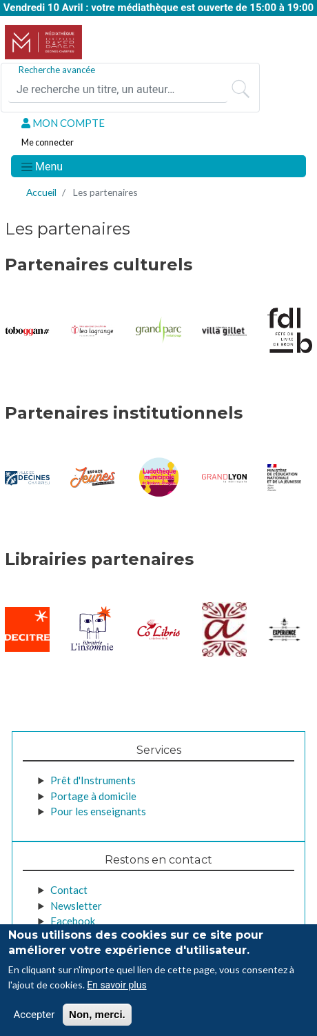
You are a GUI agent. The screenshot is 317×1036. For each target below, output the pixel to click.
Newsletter (76, 905)
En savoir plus (116, 988)
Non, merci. (97, 1018)
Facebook (72, 921)
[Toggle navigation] (41, 166)
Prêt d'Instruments (93, 780)
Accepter (34, 1018)
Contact (69, 890)
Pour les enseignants (98, 811)
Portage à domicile (93, 796)
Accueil (41, 192)
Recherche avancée (57, 69)
